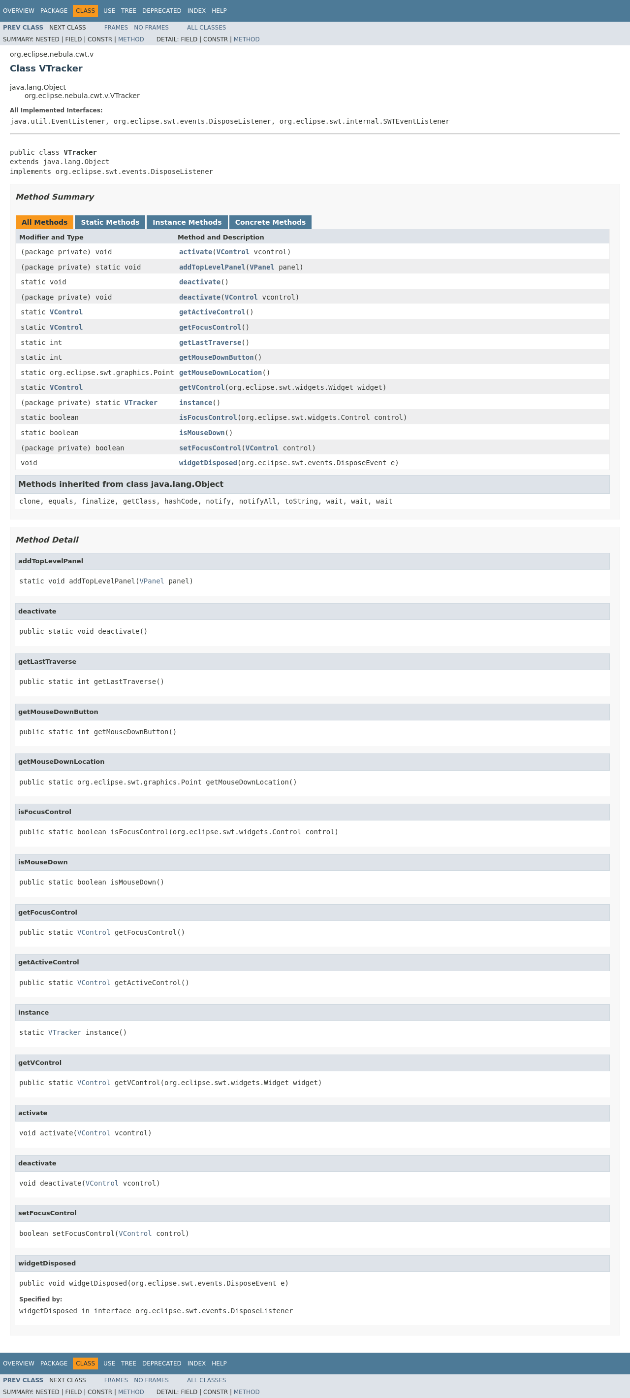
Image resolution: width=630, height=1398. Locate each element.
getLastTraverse (210, 342)
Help (219, 10)
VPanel (262, 267)
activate (195, 252)
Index (197, 10)
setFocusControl (210, 448)
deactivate (199, 282)
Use (109, 10)
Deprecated (162, 10)
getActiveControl (212, 312)
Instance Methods (187, 222)
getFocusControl (210, 327)
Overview (18, 10)
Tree (128, 10)
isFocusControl (208, 417)
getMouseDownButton (216, 357)
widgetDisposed (208, 463)
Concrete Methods (270, 222)
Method (131, 39)
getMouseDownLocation (220, 372)
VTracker (141, 403)
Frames (116, 27)
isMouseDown (202, 433)
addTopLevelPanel (212, 267)
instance (195, 403)
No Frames (151, 27)
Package (53, 10)
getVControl (202, 387)
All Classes (206, 27)
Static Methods (110, 222)
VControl (233, 252)
